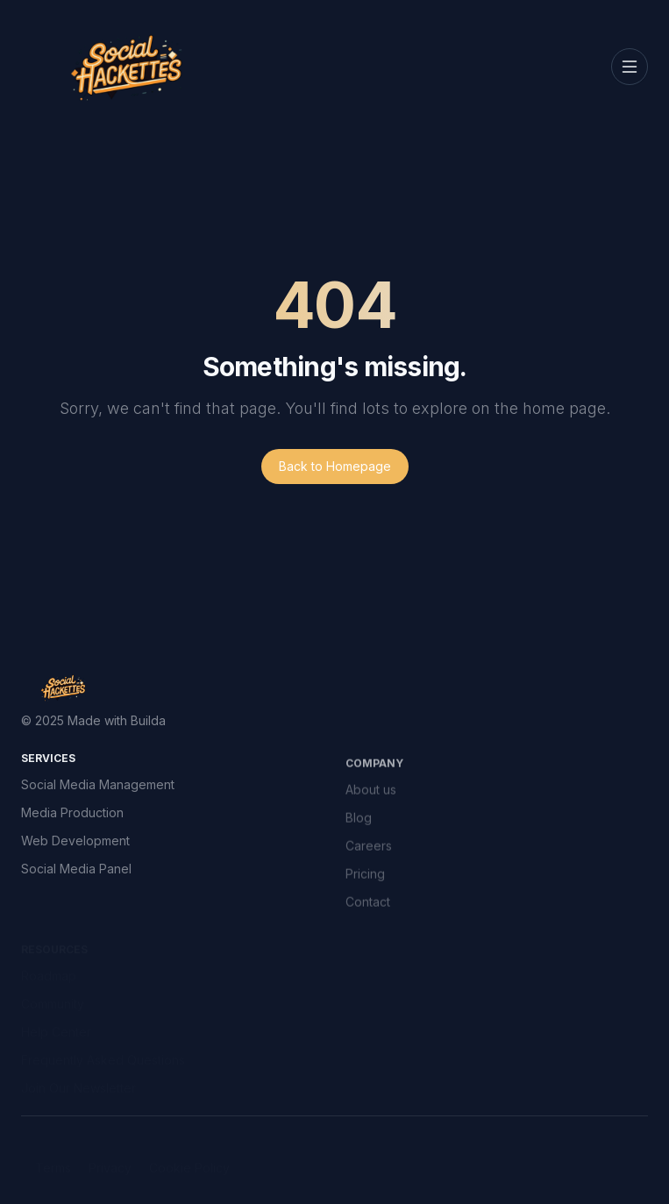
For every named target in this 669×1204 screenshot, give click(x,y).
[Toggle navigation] (629, 66)
